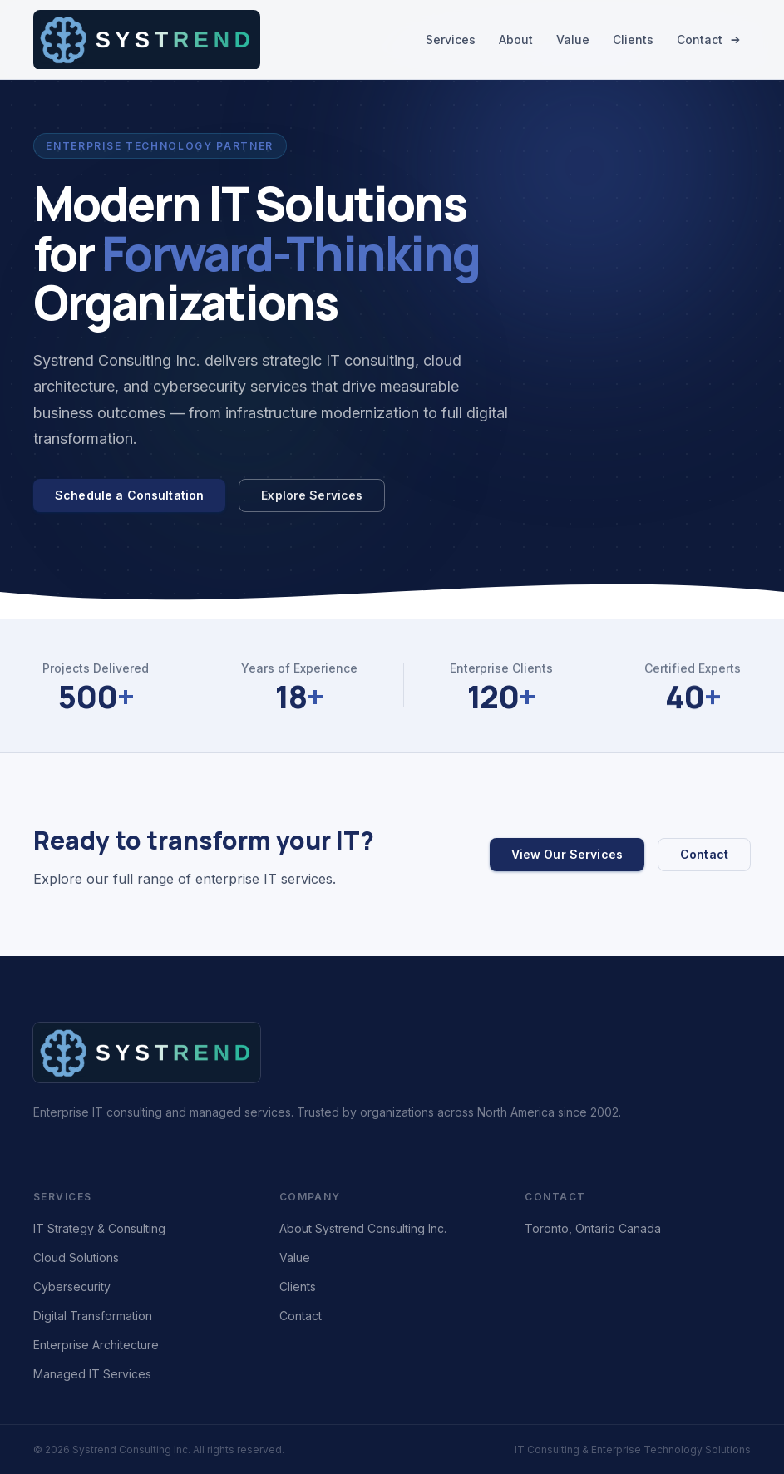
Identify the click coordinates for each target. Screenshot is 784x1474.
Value (572, 39)
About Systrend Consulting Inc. (362, 1228)
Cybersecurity (72, 1286)
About (516, 39)
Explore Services (311, 495)
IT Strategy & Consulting (99, 1228)
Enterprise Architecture (96, 1345)
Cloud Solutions (76, 1257)
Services (451, 39)
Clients (633, 39)
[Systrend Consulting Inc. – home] (146, 40)
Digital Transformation (92, 1316)
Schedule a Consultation (129, 495)
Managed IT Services (92, 1374)
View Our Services (567, 854)
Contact (709, 39)
